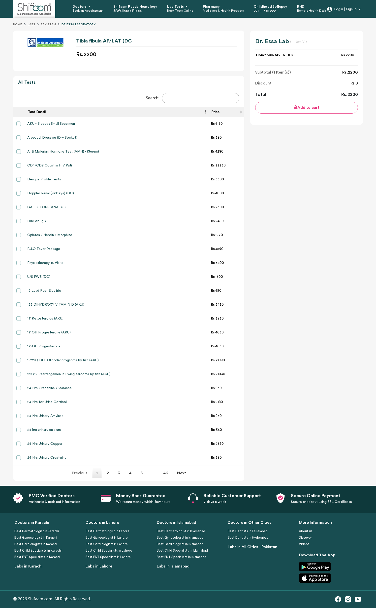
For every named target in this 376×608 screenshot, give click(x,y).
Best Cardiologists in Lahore (107, 544)
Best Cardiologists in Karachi (35, 544)
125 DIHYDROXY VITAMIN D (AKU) (55, 304)
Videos (304, 544)
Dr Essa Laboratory (78, 24)
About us (305, 531)
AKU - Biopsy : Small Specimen (51, 123)
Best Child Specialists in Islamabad (182, 550)
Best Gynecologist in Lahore (107, 537)
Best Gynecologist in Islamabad (180, 537)
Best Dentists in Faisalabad (248, 531)
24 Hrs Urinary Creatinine (46, 457)
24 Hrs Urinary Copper (45, 444)
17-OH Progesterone (44, 346)
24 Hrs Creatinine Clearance (49, 388)
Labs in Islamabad (173, 566)
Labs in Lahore (99, 566)
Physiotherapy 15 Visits (45, 263)
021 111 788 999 (265, 10)
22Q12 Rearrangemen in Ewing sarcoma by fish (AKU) (69, 374)
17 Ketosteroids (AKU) (45, 318)
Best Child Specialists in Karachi (38, 550)
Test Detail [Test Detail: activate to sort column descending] (37, 112)
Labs (31, 24)
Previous (79, 473)
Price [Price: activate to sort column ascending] (215, 112)
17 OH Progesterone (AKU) (49, 332)
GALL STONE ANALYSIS (47, 207)
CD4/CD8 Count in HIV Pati (49, 165)
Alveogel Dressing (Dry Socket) (52, 137)
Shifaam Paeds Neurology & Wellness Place (135, 9)
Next (181, 473)
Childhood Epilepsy (270, 6)
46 (165, 473)
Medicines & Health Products (223, 10)
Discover (305, 537)
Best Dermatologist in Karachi (36, 531)
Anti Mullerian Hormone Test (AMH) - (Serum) (63, 151)
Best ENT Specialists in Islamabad (181, 557)
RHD (301, 6)
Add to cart (306, 107)
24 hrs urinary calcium (44, 430)
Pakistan (48, 24)
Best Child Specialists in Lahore (109, 550)
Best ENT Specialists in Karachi (37, 557)
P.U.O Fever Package (43, 249)
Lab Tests (176, 6)
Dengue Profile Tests (44, 179)
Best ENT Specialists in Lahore (108, 557)
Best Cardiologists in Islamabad (180, 544)
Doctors (80, 6)
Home (17, 24)
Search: (192, 98)
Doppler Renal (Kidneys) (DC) (50, 193)
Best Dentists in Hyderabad (248, 537)
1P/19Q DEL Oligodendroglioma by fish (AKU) (63, 360)
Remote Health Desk (311, 10)
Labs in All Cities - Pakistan (252, 547)
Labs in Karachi (28, 566)
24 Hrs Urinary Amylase (45, 416)
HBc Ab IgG (36, 221)
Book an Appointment (88, 10)
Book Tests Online (180, 10)
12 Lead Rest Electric (44, 290)
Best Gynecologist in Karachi (35, 537)
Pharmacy (211, 6)
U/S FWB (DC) (38, 277)
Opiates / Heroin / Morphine (49, 235)
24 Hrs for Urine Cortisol (47, 402)
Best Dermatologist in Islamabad (181, 531)
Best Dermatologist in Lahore (107, 531)
